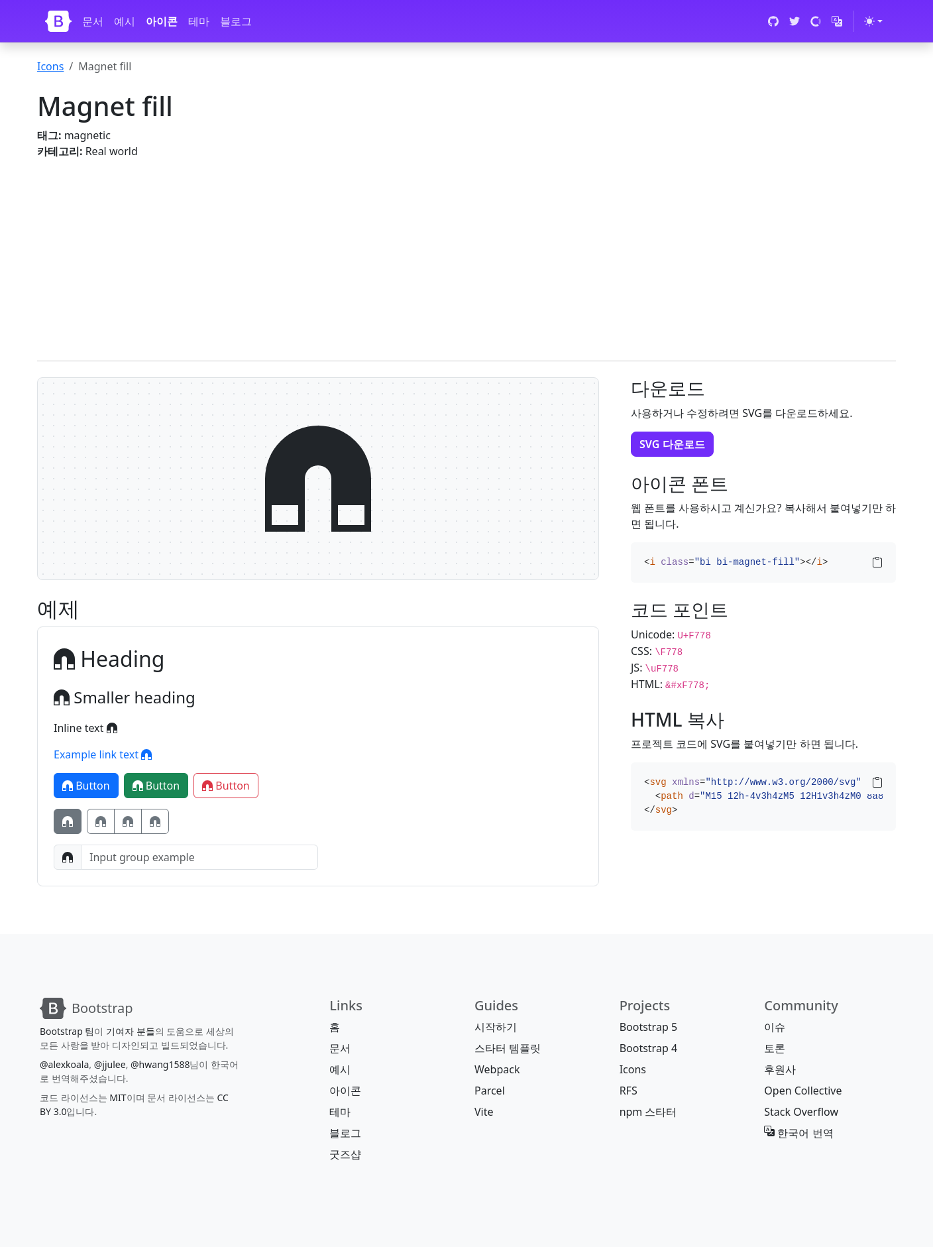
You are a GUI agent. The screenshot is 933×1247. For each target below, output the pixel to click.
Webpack (497, 1069)
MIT (117, 1097)
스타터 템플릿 (507, 1048)
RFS (628, 1090)
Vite (484, 1111)
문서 (92, 21)
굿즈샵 (345, 1154)
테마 (198, 21)
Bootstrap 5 (648, 1027)
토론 (774, 1048)
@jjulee (110, 1064)
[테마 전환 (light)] (873, 21)
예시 (124, 21)
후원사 (780, 1069)
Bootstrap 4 (648, 1048)
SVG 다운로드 (672, 444)
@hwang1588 (160, 1064)
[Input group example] (199, 857)
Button (86, 785)
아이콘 (162, 21)
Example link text (103, 754)
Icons (50, 66)
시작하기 (495, 1027)
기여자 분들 (130, 1031)
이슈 (774, 1027)
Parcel (489, 1090)
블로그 (236, 21)
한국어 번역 (798, 1133)
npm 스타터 (648, 1111)
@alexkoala (64, 1064)
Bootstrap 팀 (67, 1031)
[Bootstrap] (58, 21)
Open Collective (803, 1090)
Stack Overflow (801, 1111)
